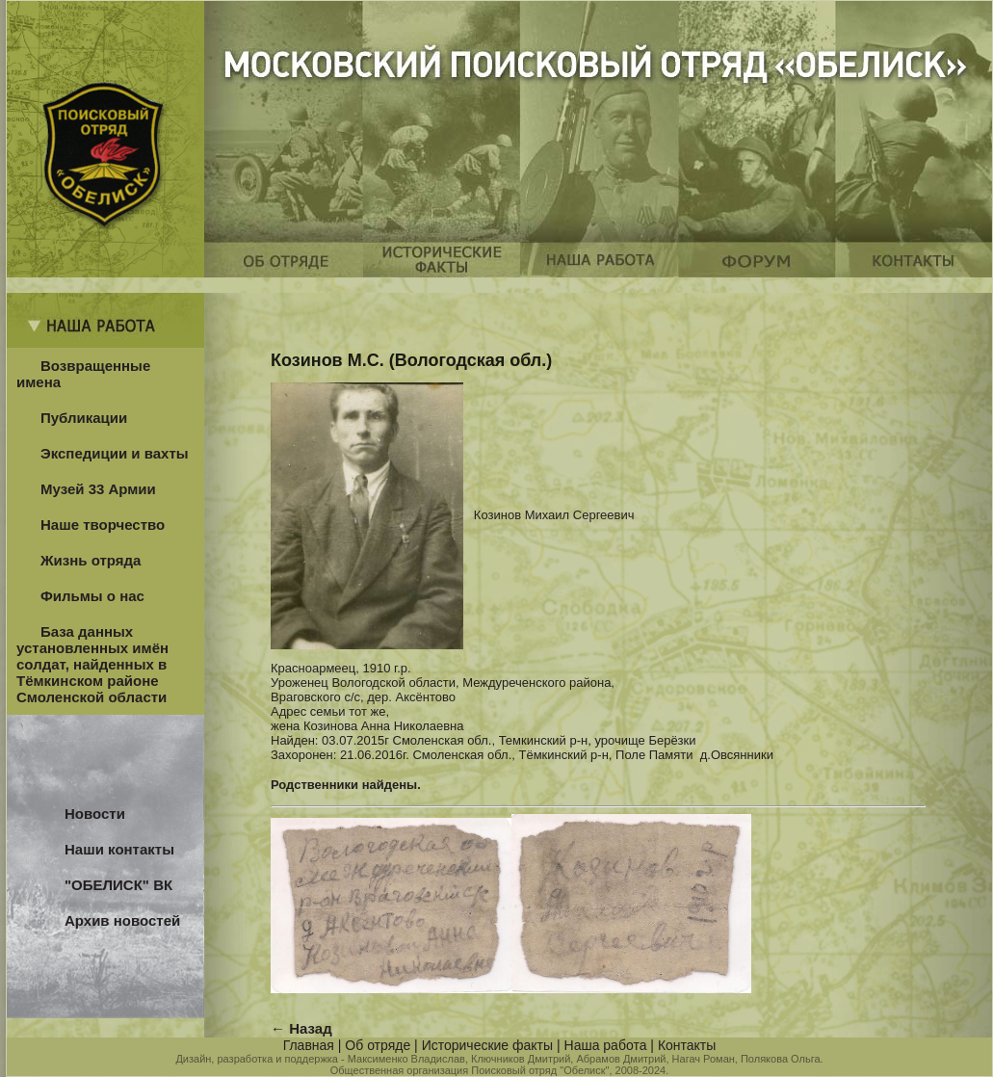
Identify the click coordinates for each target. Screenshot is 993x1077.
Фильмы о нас (92, 596)
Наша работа (605, 1045)
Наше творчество (102, 524)
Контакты (687, 1045)
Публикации (83, 417)
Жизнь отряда (90, 560)
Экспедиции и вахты (114, 453)
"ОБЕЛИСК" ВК (118, 885)
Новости (95, 813)
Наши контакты (119, 849)
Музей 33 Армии (98, 489)
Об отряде (377, 1045)
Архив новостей (122, 920)
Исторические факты (487, 1045)
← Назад (301, 1028)
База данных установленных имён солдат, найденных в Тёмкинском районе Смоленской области (92, 664)
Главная (308, 1045)
